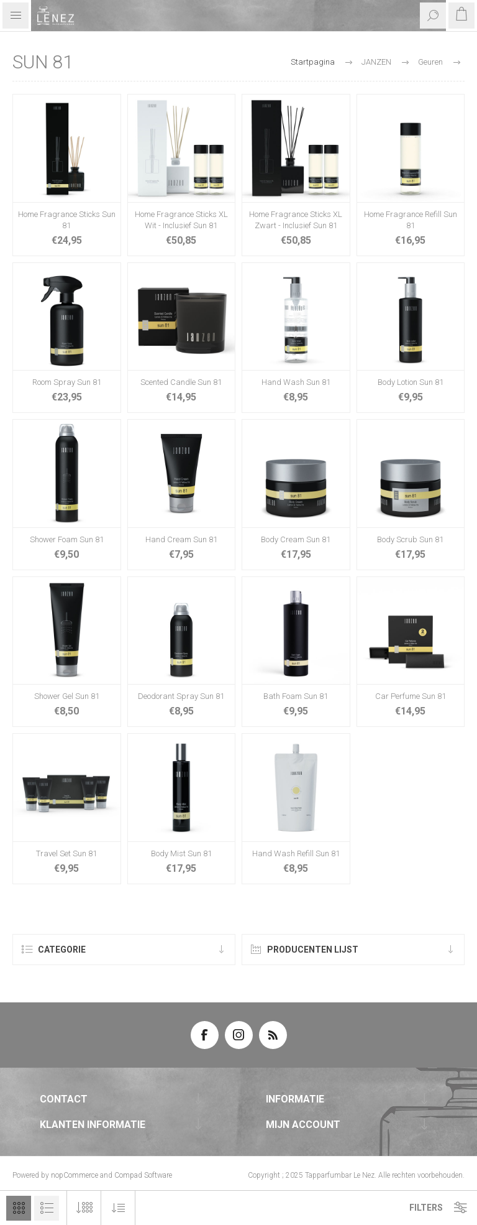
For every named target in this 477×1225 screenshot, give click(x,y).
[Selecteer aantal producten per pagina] (84, 1208)
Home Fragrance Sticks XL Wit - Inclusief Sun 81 (181, 220)
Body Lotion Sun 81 (410, 382)
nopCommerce (74, 1175)
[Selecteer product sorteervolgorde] (118, 1208)
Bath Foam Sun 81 (295, 696)
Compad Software (143, 1175)
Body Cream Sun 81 (295, 539)
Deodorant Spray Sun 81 (181, 696)
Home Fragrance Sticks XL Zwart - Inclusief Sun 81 (295, 220)
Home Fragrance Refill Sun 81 (410, 220)
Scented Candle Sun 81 (181, 382)
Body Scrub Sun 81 (410, 539)
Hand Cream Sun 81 (181, 539)
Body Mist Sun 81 (181, 853)
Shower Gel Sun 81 (66, 696)
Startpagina (313, 62)
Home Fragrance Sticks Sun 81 (67, 220)
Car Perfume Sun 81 (410, 696)
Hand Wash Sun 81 (295, 382)
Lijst (46, 1208)
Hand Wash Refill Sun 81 (296, 853)
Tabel (18, 1208)
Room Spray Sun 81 (66, 382)
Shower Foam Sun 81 (67, 539)
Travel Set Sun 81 (66, 853)
